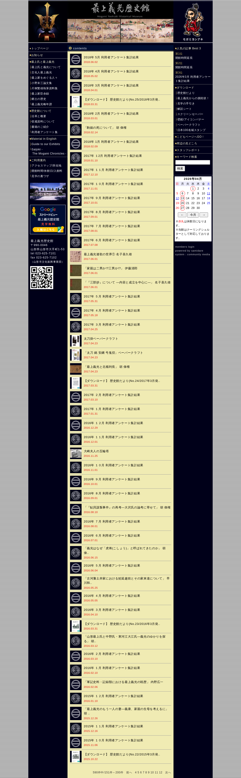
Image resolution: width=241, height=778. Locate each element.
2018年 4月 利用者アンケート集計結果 (111, 71)
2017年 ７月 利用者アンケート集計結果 (112, 226)
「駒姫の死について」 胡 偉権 (105, 127)
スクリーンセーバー (190, 114)
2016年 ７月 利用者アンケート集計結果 (112, 521)
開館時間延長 (184, 57)
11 (156, 772)
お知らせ (37, 55)
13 (182, 198)
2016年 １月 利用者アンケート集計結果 (112, 668)
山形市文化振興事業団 (47, 261)
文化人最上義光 (42, 72)
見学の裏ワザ (40, 176)
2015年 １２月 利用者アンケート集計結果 (113, 696)
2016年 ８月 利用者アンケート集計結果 (112, 493)
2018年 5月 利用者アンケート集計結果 (111, 57)
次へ (168, 772)
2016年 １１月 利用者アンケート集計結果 (113, 437)
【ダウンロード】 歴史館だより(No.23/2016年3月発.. (122, 624)
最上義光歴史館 (42, 241)
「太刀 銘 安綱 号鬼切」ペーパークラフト (114, 352)
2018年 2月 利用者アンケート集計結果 (111, 113)
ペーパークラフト (189, 124)
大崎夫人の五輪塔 (96, 451)
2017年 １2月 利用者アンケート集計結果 (113, 155)
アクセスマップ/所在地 (47, 165)
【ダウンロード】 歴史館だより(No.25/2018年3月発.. (122, 99)
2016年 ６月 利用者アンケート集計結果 (112, 535)
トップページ (40, 48)
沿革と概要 (39, 116)
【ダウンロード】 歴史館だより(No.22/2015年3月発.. (122, 754)
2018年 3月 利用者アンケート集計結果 (111, 85)
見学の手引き (186, 103)
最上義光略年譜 (42, 104)
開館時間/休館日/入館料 (47, 170)
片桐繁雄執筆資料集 (45, 88)
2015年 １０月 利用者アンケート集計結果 (113, 740)
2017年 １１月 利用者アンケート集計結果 (113, 170)
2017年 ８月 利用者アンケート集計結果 (112, 212)
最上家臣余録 (40, 93)
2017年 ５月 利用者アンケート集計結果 (112, 296)
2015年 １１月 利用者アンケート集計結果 (113, 726)
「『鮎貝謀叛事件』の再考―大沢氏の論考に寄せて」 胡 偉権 (127, 507)
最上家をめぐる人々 (45, 77)
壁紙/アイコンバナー (190, 119)
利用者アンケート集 (45, 132)
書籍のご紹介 (40, 126)
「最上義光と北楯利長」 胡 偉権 (107, 366)
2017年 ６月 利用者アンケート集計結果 (112, 240)
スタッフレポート (188, 150)
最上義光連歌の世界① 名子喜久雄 (108, 254)
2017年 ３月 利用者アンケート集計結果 (112, 324)
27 (182, 208)
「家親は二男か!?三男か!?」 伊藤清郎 (111, 268)
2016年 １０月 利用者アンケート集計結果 (113, 465)
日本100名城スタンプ (191, 130)
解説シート (184, 108)
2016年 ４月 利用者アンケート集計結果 (112, 595)
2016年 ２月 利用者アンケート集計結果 (112, 654)
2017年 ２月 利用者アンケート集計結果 (112, 395)
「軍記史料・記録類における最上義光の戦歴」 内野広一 (124, 682)
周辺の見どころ (187, 143)
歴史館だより (186, 93)
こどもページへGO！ (191, 136)
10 (152, 772)
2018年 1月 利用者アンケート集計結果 (111, 141)
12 (160, 772)
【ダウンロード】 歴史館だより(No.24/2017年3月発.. (122, 381)
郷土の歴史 (39, 99)
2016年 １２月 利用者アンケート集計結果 (113, 423)
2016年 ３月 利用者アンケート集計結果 (112, 610)
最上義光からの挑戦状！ (193, 98)
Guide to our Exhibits (46, 144)
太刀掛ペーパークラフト (101, 338)
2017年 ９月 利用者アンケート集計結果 (112, 198)
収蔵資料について (43, 121)
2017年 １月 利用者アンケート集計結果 (112, 409)
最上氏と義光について (46, 67)
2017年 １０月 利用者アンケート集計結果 (113, 184)
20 (182, 203)
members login (185, 246)
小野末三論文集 (42, 83)
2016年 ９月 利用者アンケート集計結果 (112, 479)
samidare (197, 250)
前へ (129, 772)
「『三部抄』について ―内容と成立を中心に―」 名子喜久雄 (127, 282)
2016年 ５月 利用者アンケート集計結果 (112, 565)
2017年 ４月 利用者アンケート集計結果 (112, 310)
